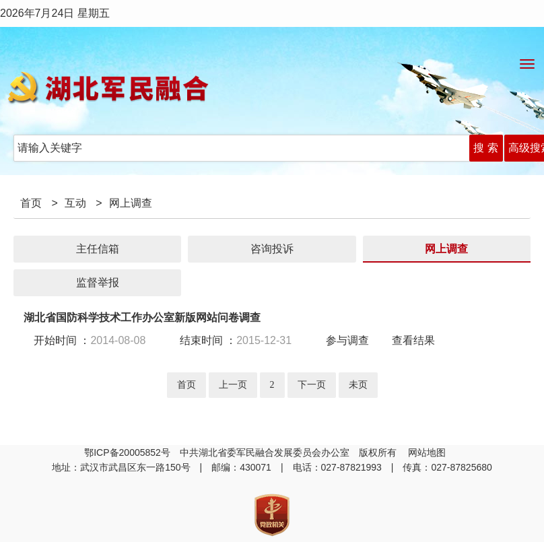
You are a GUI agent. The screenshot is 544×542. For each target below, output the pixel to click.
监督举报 (97, 282)
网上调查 (446, 249)
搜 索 (485, 148)
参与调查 (347, 340)
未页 (358, 385)
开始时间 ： (95, 340)
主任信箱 (97, 249)
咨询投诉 (272, 249)
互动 (75, 203)
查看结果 (413, 340)
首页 (31, 203)
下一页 (312, 385)
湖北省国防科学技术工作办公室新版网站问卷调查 (142, 317)
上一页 (233, 385)
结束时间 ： (236, 340)
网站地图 (428, 452)
